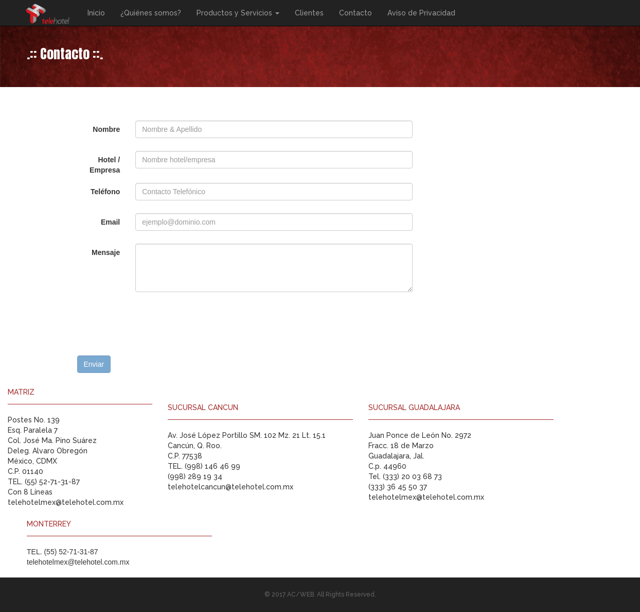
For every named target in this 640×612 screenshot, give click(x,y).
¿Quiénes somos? (150, 13)
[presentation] (155, 325)
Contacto (355, 13)
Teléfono (105, 192)
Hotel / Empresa (105, 165)
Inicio (96, 13)
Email (110, 222)
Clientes (309, 13)
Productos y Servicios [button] (238, 13)
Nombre (106, 129)
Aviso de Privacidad (421, 13)
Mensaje (106, 252)
